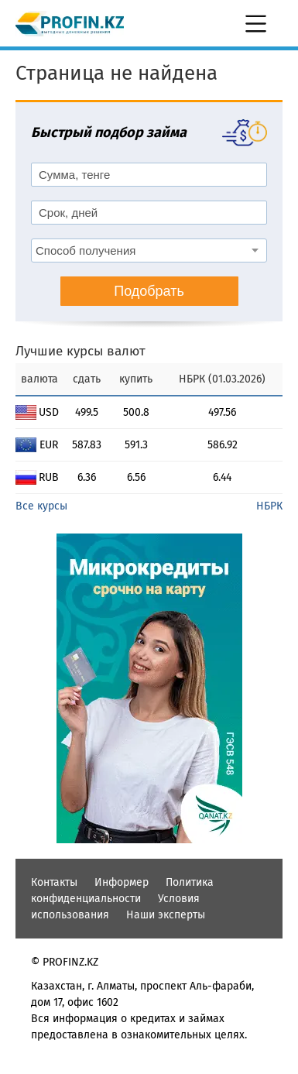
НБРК (269, 506)
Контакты (54, 882)
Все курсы (41, 506)
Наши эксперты (165, 914)
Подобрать (149, 291)
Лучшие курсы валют (80, 351)
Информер (121, 882)
